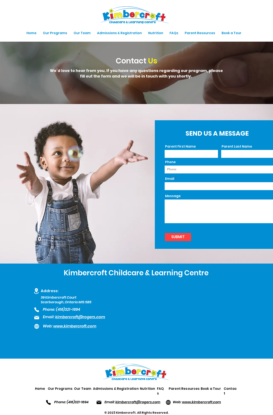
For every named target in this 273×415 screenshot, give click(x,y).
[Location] (36, 291)
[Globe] (37, 326)
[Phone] (37, 309)
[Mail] (37, 317)
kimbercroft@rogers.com (80, 317)
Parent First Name (180, 146)
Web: (48, 326)
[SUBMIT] (178, 237)
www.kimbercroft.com (201, 402)
